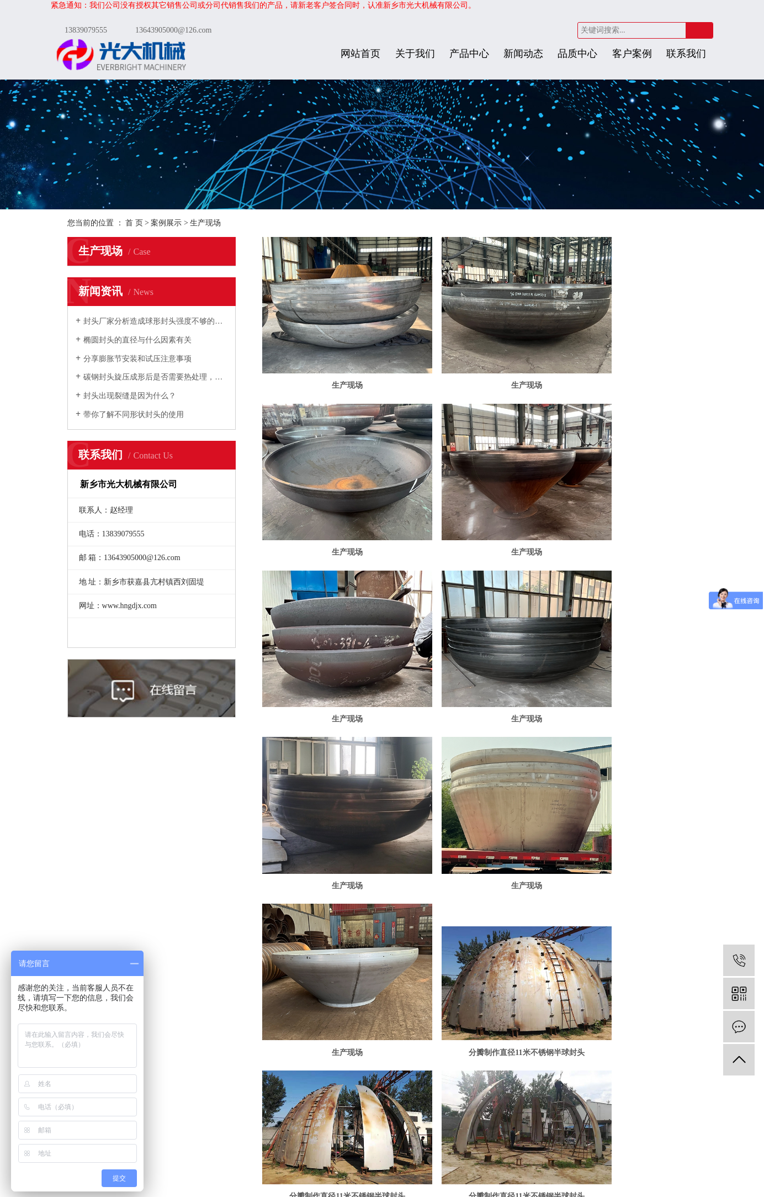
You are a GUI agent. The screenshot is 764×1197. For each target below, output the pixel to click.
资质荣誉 (140, 992)
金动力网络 (501, 1168)
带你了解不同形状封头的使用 (133, 414)
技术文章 (214, 1008)
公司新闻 (214, 977)
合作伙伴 (140, 1008)
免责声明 (329, 1180)
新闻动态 (523, 53)
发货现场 (288, 977)
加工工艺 (437, 992)
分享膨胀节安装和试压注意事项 (137, 359)
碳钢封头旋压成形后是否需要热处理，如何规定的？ (155, 377)
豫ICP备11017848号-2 (417, 1168)
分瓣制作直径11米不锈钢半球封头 (331, 766)
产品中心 (469, 53)
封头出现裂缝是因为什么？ (129, 396)
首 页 (134, 223)
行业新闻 (214, 992)
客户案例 (632, 53)
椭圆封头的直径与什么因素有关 (137, 340)
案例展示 (166, 223)
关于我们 (415, 53)
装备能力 (437, 1008)
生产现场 (205, 223)
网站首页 (360, 53)
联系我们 (686, 53)
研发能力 (437, 977)
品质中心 (577, 53)
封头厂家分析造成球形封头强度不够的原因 (155, 321)
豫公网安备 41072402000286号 (396, 1180)
